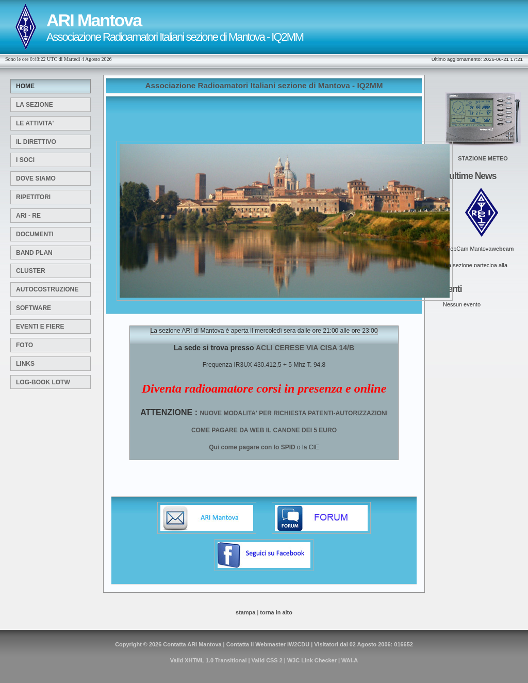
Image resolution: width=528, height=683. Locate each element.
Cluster (30, 270)
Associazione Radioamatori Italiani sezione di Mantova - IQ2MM (264, 85)
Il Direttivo (36, 141)
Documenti (35, 234)
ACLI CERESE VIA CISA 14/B (304, 348)
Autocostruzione (47, 289)
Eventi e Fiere (40, 326)
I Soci (25, 160)
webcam (502, 249)
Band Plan (34, 252)
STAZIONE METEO (482, 158)
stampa (245, 612)
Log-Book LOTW (43, 382)
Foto (24, 345)
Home (25, 86)
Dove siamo (36, 178)
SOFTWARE (33, 308)
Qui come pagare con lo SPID (252, 447)
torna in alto (276, 612)
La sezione (34, 104)
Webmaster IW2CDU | (283, 644)
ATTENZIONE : (170, 412)
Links (25, 363)
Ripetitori (33, 197)
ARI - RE (28, 215)
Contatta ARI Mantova (192, 644)
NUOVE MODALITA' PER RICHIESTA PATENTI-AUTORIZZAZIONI (293, 413)
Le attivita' (35, 123)
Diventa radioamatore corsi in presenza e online (264, 388)
